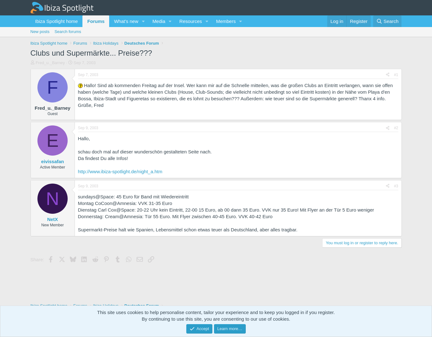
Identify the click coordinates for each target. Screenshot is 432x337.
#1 (396, 75)
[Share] (388, 75)
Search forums (67, 31)
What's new (126, 21)
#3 (396, 186)
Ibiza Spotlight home (56, 21)
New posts (40, 31)
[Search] (387, 21)
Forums (95, 21)
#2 (396, 128)
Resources (190, 21)
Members (226, 21)
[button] (143, 21)
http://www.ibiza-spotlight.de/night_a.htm (120, 171)
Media (158, 21)
